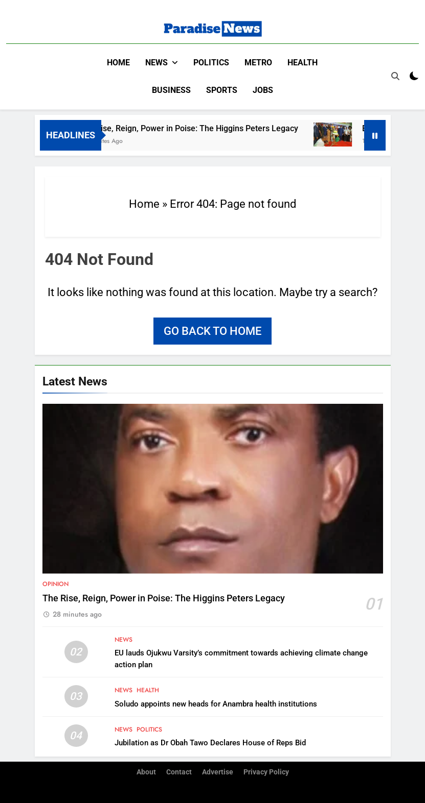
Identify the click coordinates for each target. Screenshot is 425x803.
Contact (179, 771)
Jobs (263, 90)
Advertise (217, 771)
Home (118, 62)
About (146, 771)
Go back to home (212, 330)
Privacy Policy (266, 771)
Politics (211, 62)
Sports (221, 90)
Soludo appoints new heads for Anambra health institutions (216, 703)
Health (302, 62)
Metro (258, 62)
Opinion (55, 583)
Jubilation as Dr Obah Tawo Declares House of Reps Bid (210, 742)
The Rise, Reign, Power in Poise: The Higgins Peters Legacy (236, 128)
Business (171, 90)
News (156, 62)
